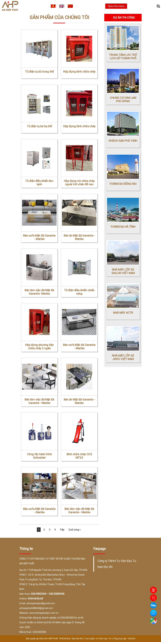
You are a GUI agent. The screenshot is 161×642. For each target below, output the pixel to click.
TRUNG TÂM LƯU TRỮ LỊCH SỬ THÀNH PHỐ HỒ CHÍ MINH (123, 56)
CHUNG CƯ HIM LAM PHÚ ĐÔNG (123, 99)
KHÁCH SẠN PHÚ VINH (123, 140)
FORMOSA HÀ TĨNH (123, 226)
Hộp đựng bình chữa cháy (79, 71)
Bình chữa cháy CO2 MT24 (79, 455)
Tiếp (62, 529)
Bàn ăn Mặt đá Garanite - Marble (79, 237)
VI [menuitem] (53, 6)
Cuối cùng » (74, 529)
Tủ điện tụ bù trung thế (39, 71)
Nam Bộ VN (77, 638)
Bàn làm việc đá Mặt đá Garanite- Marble (39, 291)
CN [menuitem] (70, 6)
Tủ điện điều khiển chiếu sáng (79, 291)
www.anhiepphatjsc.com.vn (43, 613)
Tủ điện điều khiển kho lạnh (39, 182)
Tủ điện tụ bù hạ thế (39, 126)
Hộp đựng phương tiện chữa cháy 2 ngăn (39, 346)
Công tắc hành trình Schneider (39, 455)
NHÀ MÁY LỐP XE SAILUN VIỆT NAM (123, 271)
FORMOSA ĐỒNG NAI (123, 183)
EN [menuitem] (61, 6)
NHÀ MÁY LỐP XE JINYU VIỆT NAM (123, 357)
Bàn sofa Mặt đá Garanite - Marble (39, 237)
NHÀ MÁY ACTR (123, 312)
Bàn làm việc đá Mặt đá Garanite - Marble (39, 401)
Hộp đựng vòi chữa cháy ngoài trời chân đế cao (79, 182)
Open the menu (116, 6)
